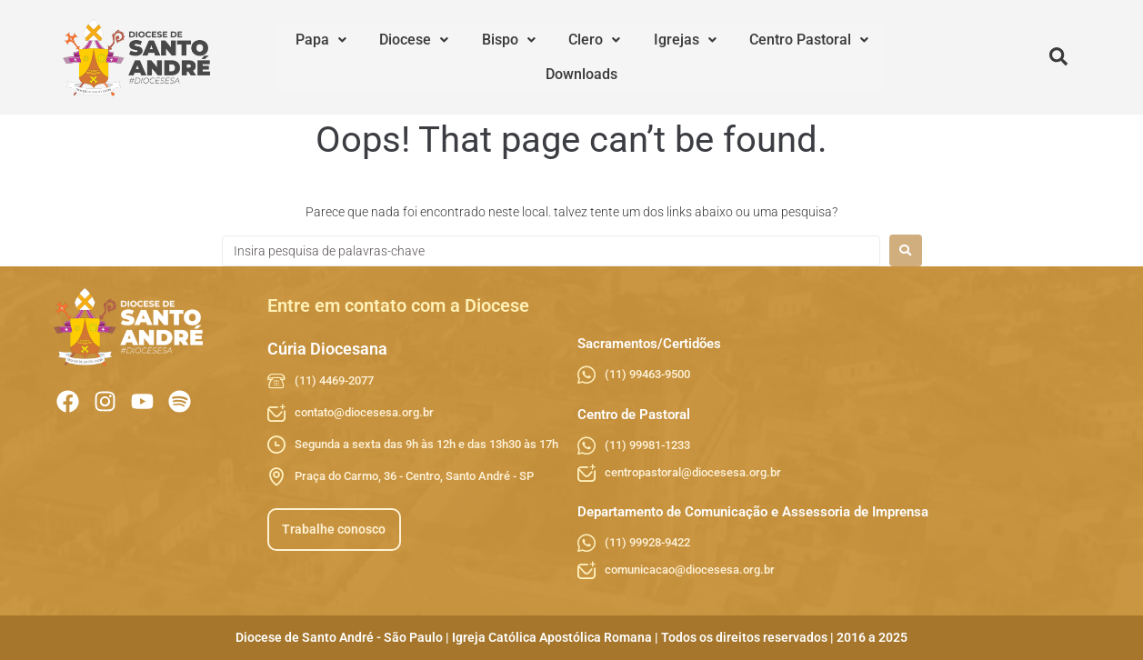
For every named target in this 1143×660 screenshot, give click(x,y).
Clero (541, 56)
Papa (312, 56)
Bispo (470, 56)
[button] (312, 57)
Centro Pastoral (726, 56)
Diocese (391, 56)
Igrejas (617, 56)
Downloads (840, 56)
